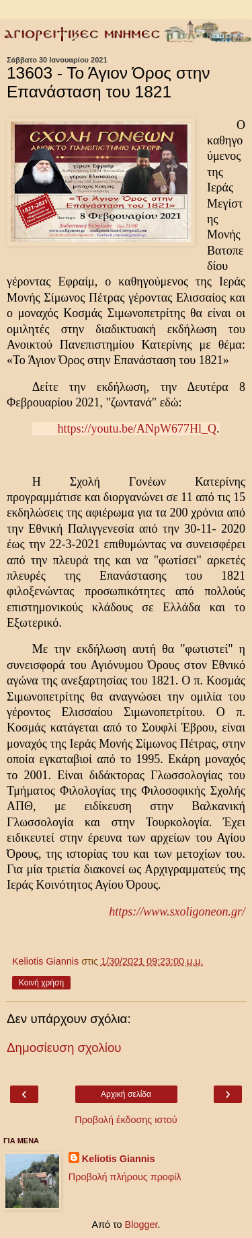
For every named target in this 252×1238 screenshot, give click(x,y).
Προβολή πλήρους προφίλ (125, 1176)
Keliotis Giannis (118, 1158)
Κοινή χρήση (41, 982)
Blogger (141, 1224)
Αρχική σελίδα (126, 1094)
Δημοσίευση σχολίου (64, 1048)
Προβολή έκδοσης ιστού (126, 1119)
